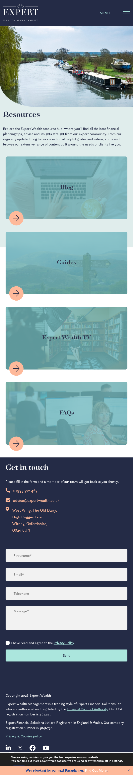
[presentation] (36, 674)
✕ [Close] (128, 770)
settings (118, 761)
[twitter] (20, 748)
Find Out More (96, 770)
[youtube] (45, 748)
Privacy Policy (64, 643)
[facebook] (33, 748)
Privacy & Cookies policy (24, 736)
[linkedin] (8, 748)
